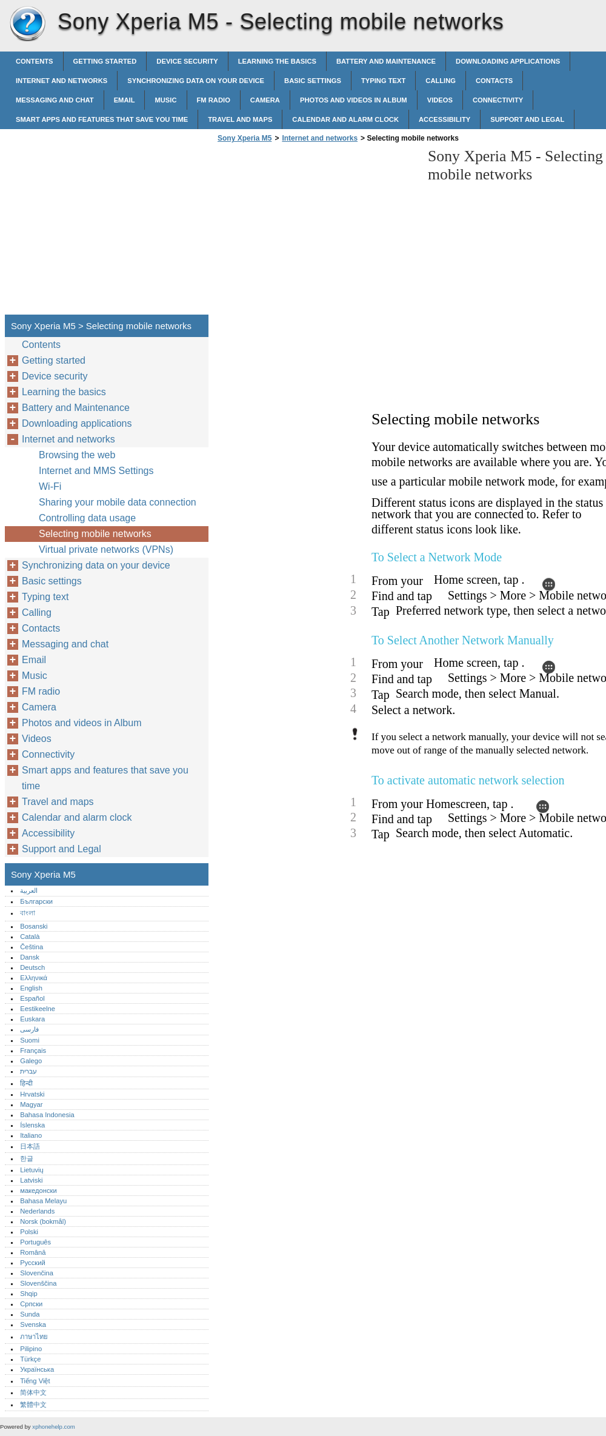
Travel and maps (240, 119)
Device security (187, 61)
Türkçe (30, 1359)
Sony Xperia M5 (27, 24)
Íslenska (32, 1125)
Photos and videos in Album (353, 100)
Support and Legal (527, 119)
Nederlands (37, 1211)
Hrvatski (32, 1094)
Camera (265, 100)
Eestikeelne (37, 1008)
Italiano (31, 1135)
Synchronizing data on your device (195, 80)
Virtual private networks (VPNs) (106, 549)
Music (165, 100)
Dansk (29, 957)
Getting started (105, 61)
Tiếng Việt (35, 1380)
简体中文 (33, 1392)
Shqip (29, 1293)
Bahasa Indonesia (47, 1114)
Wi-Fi (50, 486)
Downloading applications (508, 61)
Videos (440, 100)
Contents (34, 61)
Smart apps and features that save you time (102, 119)
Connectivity (498, 100)
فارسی (29, 1029)
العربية (29, 890)
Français (33, 1050)
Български (36, 901)
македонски (38, 1190)
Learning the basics (277, 61)
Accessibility (444, 119)
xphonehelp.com (53, 1426)
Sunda (29, 1314)
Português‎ (35, 1242)
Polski (29, 1231)
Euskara (32, 1019)
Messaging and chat (55, 100)
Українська (37, 1369)
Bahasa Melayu (43, 1200)
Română (32, 1252)
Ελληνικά (33, 977)
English (31, 988)
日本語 (30, 1146)
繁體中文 (33, 1404)
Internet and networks (61, 80)
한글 (26, 1158)
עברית (28, 1071)
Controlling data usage (87, 518)
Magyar (31, 1104)
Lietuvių (32, 1170)
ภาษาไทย (34, 1336)
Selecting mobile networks (95, 534)
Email (124, 100)
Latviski (31, 1180)
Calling (440, 80)
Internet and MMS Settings (96, 471)
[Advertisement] (316, 232)
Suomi (29, 1040)
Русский (32, 1262)
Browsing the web (77, 455)
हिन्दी (26, 1083)
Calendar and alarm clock (345, 119)
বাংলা (27, 913)
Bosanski (33, 926)
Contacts (494, 80)
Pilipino (31, 1348)
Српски (31, 1303)
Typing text (383, 80)
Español (32, 998)
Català (29, 936)
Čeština (31, 946)
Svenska (33, 1324)
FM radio (213, 100)
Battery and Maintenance (386, 61)
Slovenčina (36, 1273)
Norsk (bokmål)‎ (43, 1221)
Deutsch (32, 967)
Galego (31, 1060)
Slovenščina (38, 1283)
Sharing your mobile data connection (117, 502)
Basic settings (312, 80)
